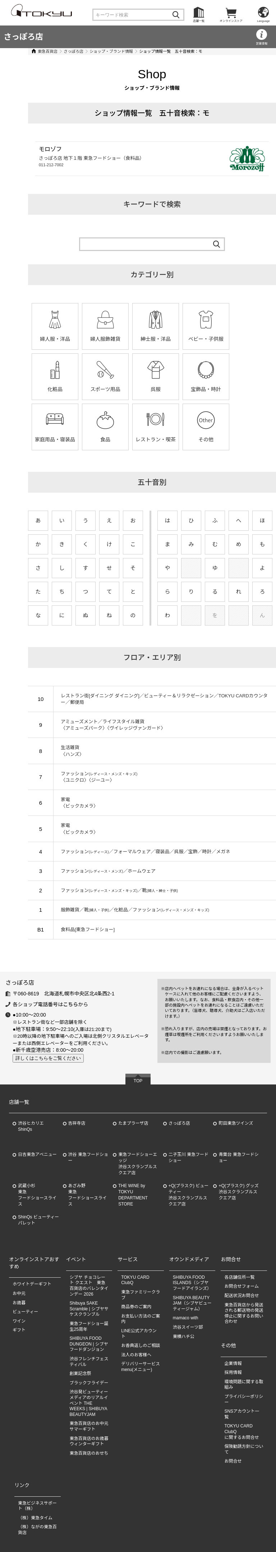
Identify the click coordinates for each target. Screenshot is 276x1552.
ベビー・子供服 (195, 339)
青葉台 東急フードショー (238, 1157)
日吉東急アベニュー (37, 1154)
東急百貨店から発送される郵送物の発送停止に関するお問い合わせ (243, 1313)
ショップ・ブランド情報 (101, 51)
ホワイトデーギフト (32, 1284)
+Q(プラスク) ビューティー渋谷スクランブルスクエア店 (188, 1195)
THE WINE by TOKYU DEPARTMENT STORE (133, 1195)
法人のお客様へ (136, 1354)
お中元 (19, 1293)
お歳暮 (19, 1302)
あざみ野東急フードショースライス (87, 1195)
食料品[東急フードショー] (78, 929)
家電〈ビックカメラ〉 (69, 803)
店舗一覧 (198, 21)
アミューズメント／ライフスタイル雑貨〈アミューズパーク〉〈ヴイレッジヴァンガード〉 (103, 725)
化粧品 (246, 339)
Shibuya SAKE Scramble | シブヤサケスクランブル (89, 1309)
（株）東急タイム (35, 1517)
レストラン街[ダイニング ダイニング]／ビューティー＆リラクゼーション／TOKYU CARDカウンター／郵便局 (159, 699)
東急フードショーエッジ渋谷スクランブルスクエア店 (137, 1163)
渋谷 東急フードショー (88, 1157)
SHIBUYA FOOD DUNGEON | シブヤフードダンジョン (89, 1344)
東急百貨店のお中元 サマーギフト (89, 1426)
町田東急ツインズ (235, 1123)
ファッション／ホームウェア (98, 871)
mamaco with (185, 1318)
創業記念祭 (80, 1373)
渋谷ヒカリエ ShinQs (31, 1126)
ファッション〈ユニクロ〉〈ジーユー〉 (89, 777)
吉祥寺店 (77, 1123)
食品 (246, 389)
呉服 (95, 389)
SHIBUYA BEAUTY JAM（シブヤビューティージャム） (192, 1303)
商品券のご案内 (136, 1306)
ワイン (19, 1321)
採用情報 (233, 1372)
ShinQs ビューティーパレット (38, 1220)
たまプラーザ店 (133, 1123)
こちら (70, 1004)
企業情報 (233, 1363)
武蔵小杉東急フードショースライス (37, 1195)
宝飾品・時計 (145, 389)
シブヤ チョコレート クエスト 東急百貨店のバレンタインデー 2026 (89, 1286)
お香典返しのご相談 (140, 1345)
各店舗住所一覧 (239, 1277)
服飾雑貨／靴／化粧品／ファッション (125, 909)
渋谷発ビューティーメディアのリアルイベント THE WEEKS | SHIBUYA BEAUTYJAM (89, 1403)
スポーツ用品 (45, 389)
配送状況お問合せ (241, 1295)
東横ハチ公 (183, 1336)
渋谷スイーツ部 (188, 1327)
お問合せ (233, 1461)
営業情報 (261, 43)
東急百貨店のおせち (89, 1453)
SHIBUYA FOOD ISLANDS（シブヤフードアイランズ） (192, 1283)
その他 (95, 439)
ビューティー (25, 1311)
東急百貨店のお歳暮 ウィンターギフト (89, 1441)
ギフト (19, 1330)
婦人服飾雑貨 (95, 339)
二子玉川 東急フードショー (188, 1157)
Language (263, 21)
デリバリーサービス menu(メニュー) (142, 1367)
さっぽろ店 (23, 36)
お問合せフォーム (241, 1286)
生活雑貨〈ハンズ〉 (62, 751)
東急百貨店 (37, 51)
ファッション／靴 (109, 890)
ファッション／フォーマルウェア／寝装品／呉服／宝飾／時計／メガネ (135, 851)
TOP (138, 1080)
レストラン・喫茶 (45, 439)
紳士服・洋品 (145, 339)
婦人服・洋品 (45, 339)
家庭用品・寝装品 (196, 389)
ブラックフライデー (89, 1382)
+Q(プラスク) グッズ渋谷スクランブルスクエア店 (238, 1192)
